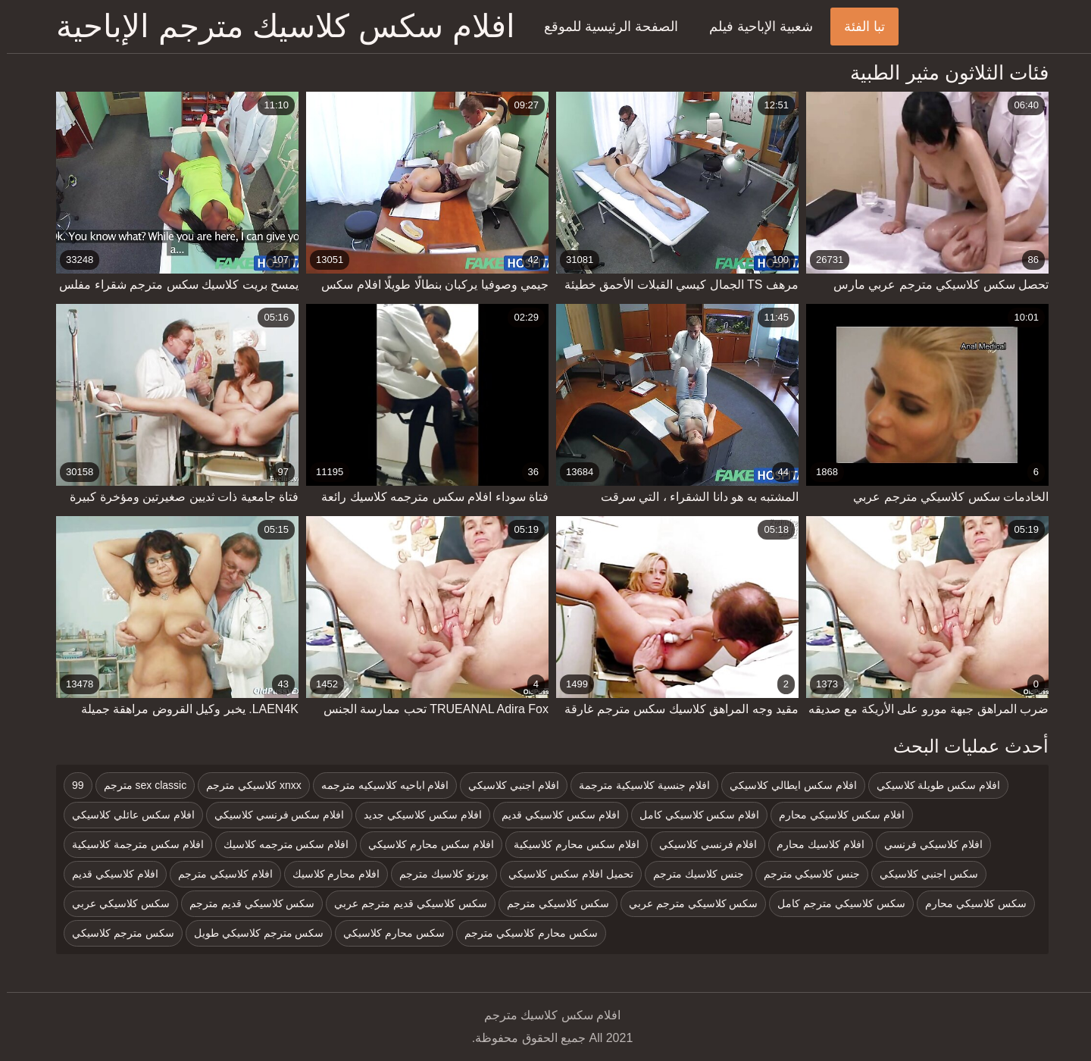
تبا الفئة (857, 26)
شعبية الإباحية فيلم (754, 26)
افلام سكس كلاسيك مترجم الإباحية (278, 26)
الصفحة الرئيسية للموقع (604, 26)
